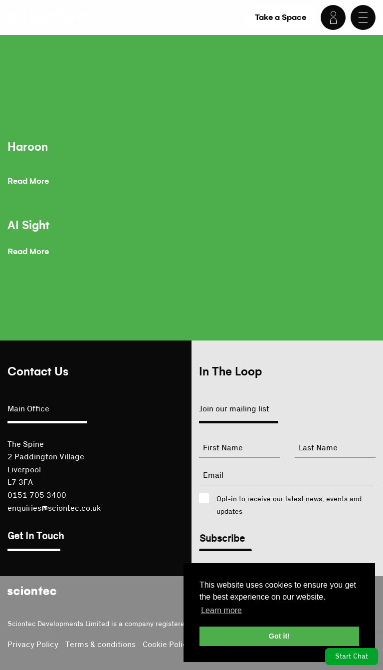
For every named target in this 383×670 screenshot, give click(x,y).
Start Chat (351, 657)
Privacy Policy (32, 644)
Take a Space (280, 17)
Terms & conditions (100, 644)
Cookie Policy (167, 644)
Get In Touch (35, 536)
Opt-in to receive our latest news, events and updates (289, 505)
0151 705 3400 (36, 495)
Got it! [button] (279, 636)
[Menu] (363, 17)
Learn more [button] (221, 610)
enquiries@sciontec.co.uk (54, 508)
